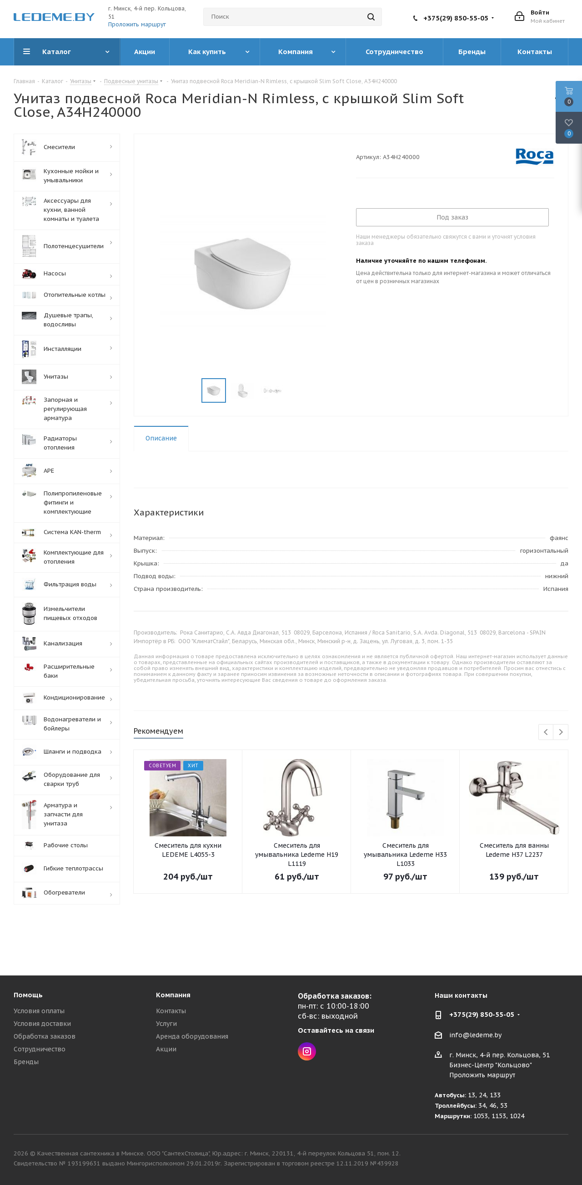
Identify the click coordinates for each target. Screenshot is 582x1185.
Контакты (171, 1011)
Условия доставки (42, 1024)
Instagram (307, 1051)
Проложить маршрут (137, 24)
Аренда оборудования (192, 1036)
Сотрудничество (39, 1049)
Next (560, 732)
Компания (173, 994)
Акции (166, 1049)
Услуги (166, 1024)
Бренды (26, 1062)
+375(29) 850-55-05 (455, 18)
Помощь (28, 994)
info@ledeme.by (475, 1035)
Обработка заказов (44, 1036)
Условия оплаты (39, 1011)
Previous (546, 732)
